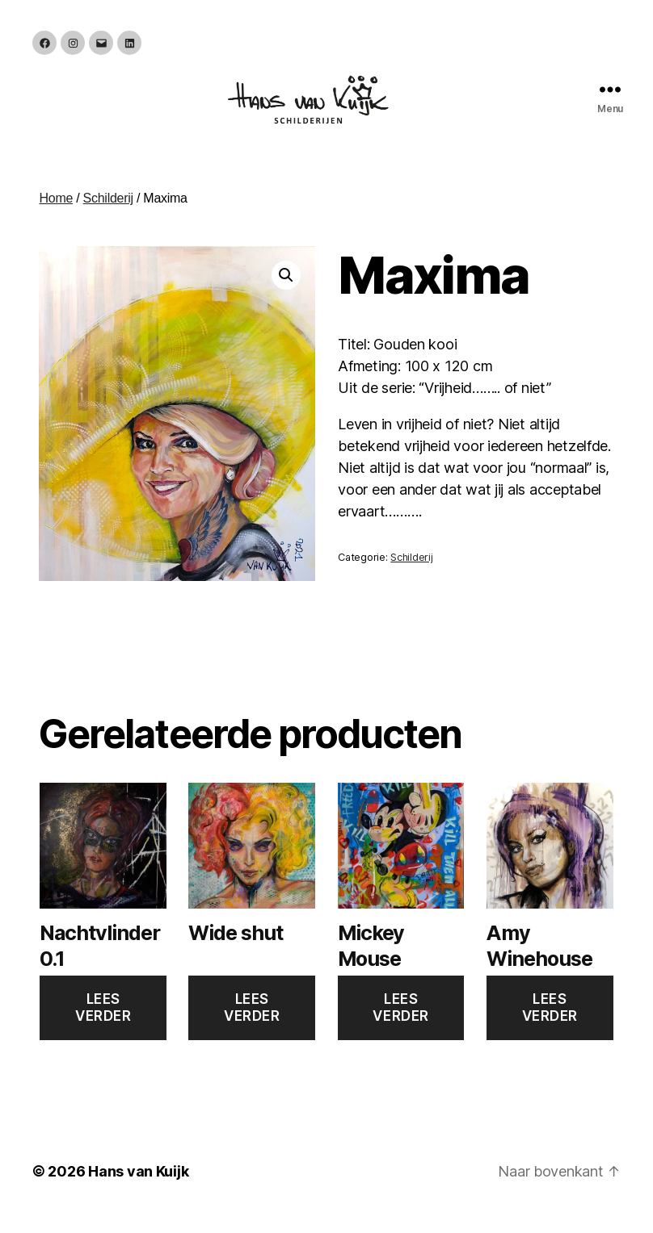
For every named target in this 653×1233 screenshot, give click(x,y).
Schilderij (108, 214)
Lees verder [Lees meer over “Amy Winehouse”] (550, 1023)
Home (56, 214)
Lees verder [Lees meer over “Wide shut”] (252, 1023)
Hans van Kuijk (138, 1187)
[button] (286, 291)
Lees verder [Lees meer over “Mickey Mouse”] (400, 1023)
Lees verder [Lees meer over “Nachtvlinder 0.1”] (103, 1023)
